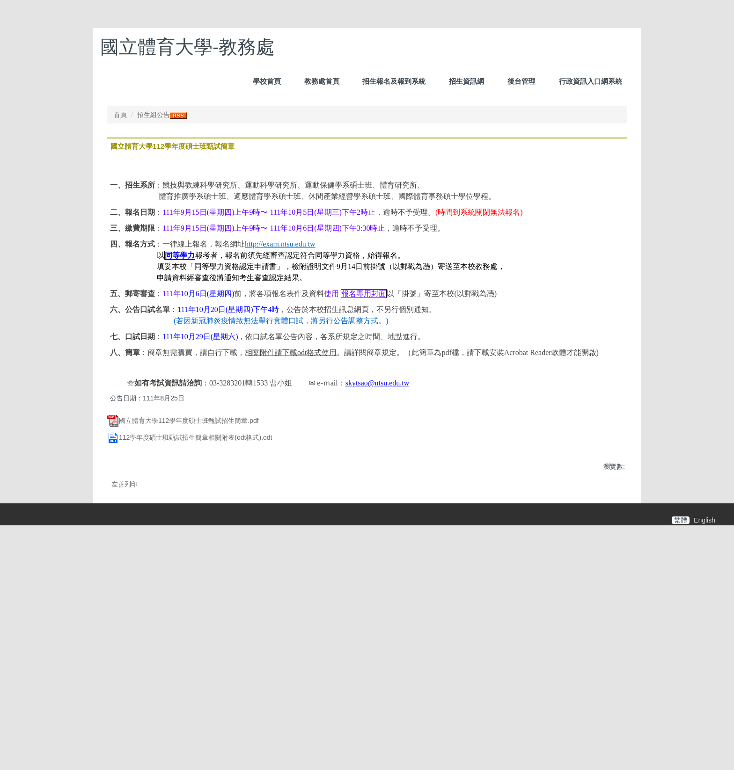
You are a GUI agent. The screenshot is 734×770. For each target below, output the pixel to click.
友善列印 (124, 662)
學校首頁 (267, 81)
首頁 (120, 292)
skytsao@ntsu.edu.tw (377, 561)
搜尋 (620, 39)
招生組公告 (153, 292)
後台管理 (521, 81)
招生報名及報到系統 (394, 81)
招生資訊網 (466, 81)
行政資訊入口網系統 (590, 81)
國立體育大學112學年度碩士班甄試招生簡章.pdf (183, 598)
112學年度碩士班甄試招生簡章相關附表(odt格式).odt (189, 615)
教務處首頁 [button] (321, 81)
